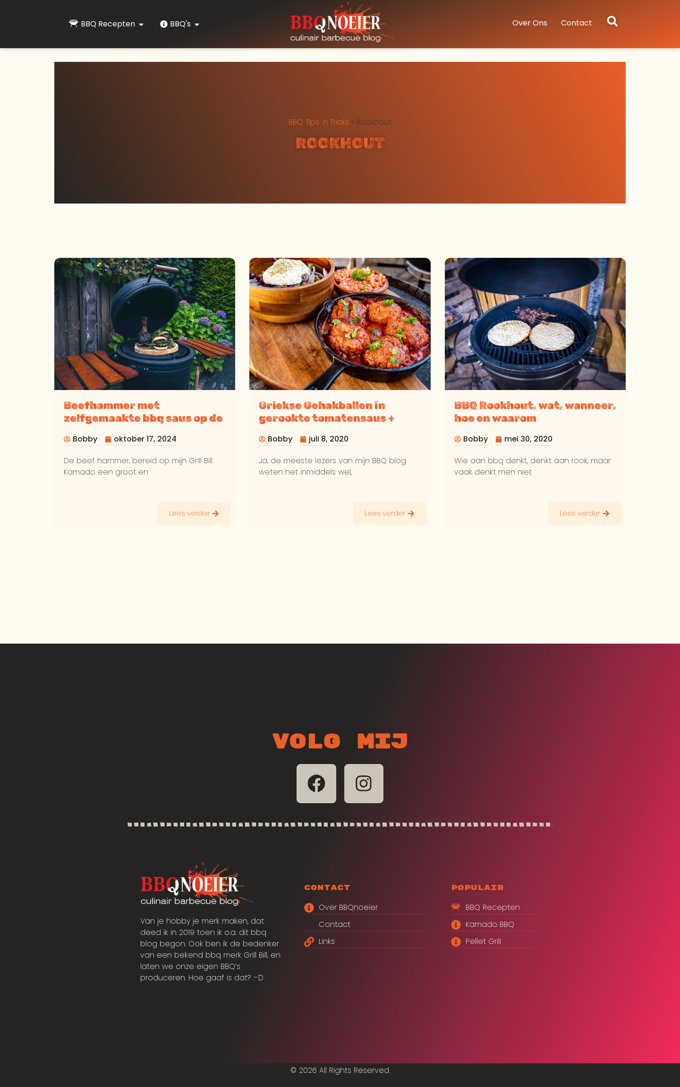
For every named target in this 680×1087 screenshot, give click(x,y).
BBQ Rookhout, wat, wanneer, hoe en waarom (535, 412)
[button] (612, 21)
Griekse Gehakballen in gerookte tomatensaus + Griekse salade (326, 418)
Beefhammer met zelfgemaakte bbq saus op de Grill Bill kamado (143, 418)
